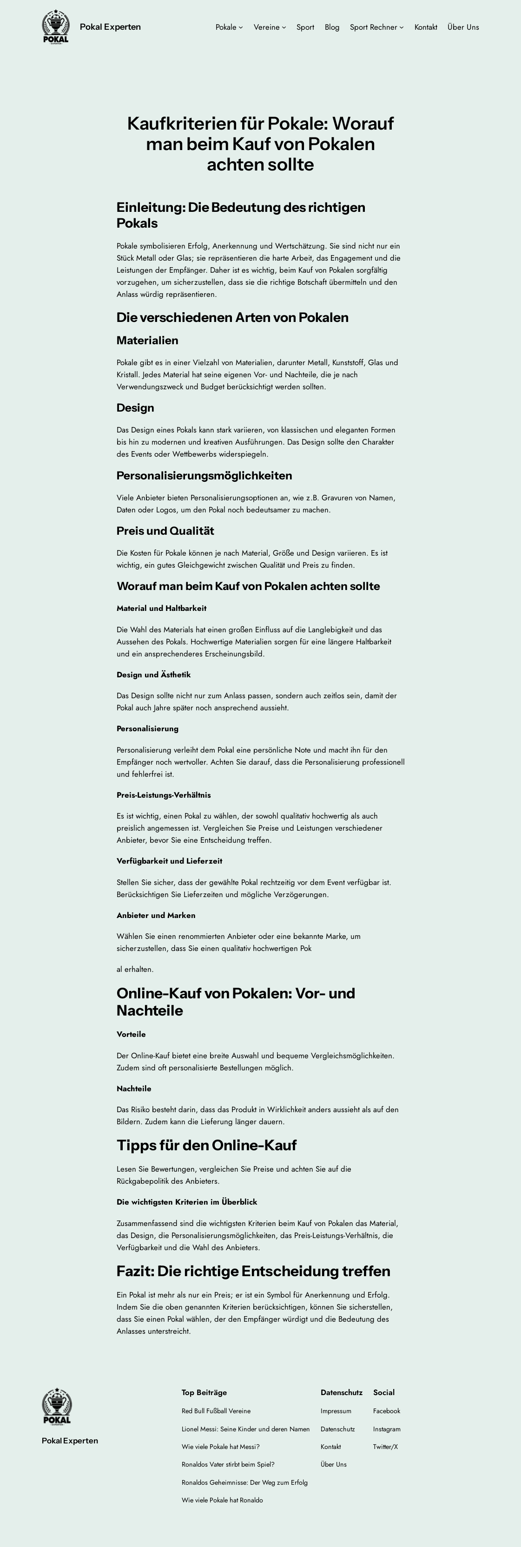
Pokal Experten (110, 26)
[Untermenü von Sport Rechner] (401, 27)
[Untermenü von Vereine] (284, 27)
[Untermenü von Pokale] (240, 27)
